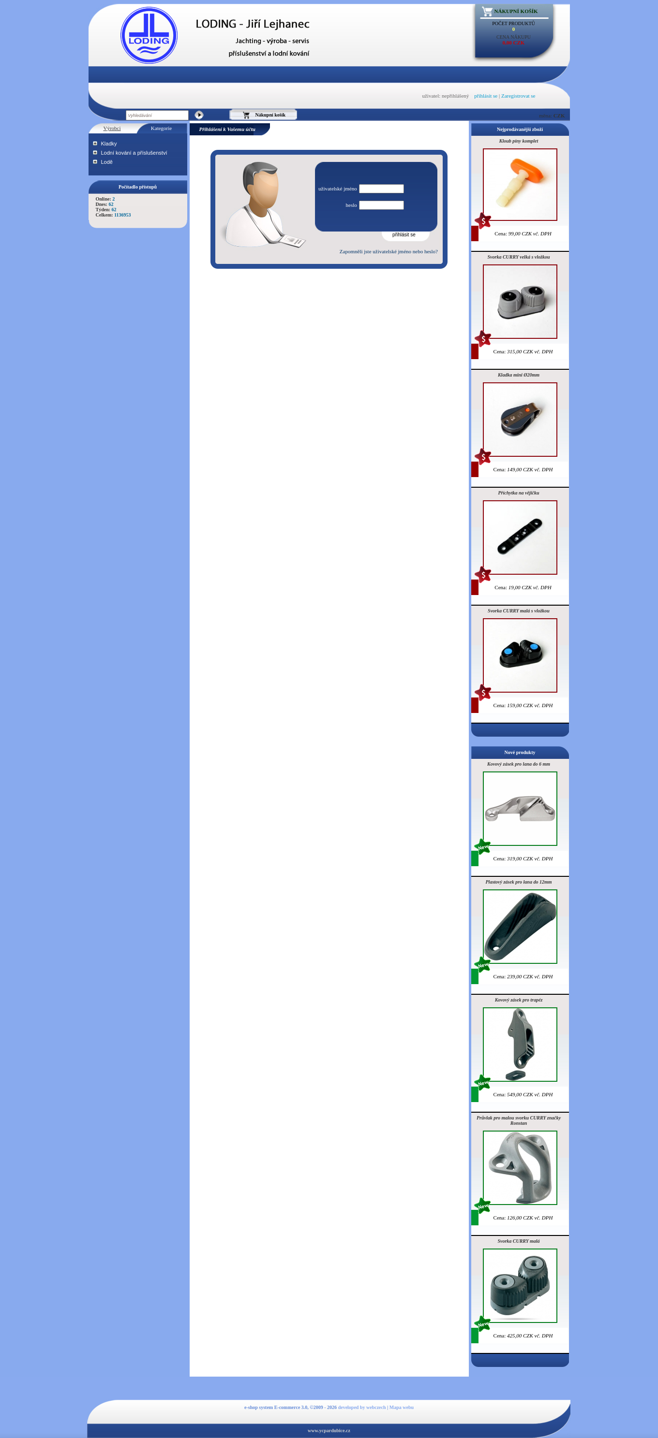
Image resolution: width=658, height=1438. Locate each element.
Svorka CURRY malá (518, 1241)
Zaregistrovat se (518, 96)
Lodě (107, 162)
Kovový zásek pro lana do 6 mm (518, 764)
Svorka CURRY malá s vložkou (519, 610)
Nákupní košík (516, 11)
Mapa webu (401, 1407)
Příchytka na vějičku (518, 492)
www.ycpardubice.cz (329, 1430)
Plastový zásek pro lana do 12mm (519, 882)
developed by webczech (362, 1407)
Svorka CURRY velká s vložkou (519, 257)
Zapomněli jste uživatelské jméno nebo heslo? (389, 251)
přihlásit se (485, 96)
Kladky (109, 143)
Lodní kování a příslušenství (134, 153)
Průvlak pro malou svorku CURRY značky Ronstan (519, 1120)
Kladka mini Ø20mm (518, 375)
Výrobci (111, 128)
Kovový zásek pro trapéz (519, 999)
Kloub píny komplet (518, 141)
